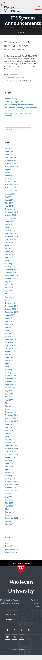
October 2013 (10, 309)
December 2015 (11, 233)
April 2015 (9, 257)
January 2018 (10, 179)
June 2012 (9, 357)
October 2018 (10, 163)
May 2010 (9, 430)
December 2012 (11, 339)
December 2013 (11, 303)
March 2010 (9, 436)
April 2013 (9, 327)
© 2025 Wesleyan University (21, 649)
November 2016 (11, 212)
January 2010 (10, 442)
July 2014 (8, 282)
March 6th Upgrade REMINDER (18, 81)
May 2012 (9, 360)
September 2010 (11, 421)
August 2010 (10, 424)
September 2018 (11, 166)
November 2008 (11, 485)
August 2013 (10, 315)
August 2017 (10, 194)
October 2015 (10, 239)
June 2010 (9, 427)
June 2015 (9, 251)
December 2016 (11, 209)
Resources (10, 619)
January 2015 (10, 266)
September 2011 (11, 385)
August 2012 (10, 351)
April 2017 (9, 206)
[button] (38, 7)
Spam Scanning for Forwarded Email (19, 104)
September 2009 (11, 454)
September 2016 (11, 218)
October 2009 (10, 451)
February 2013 (10, 333)
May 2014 (9, 288)
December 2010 (11, 412)
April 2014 (9, 291)
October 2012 (10, 345)
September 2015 (11, 242)
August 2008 (10, 494)
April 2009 (9, 469)
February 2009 (10, 475)
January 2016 (10, 230)
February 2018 (10, 176)
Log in (7, 543)
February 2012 (10, 369)
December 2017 (11, 182)
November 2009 (11, 448)
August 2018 (10, 169)
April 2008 (9, 506)
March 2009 (9, 472)
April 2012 (9, 363)
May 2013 (9, 324)
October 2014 (10, 272)
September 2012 (11, 348)
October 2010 (10, 418)
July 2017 (8, 197)
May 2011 (9, 397)
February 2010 (10, 439)
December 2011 (11, 376)
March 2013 (9, 330)
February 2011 (10, 406)
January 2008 (10, 515)
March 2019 (9, 154)
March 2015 (9, 260)
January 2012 (10, 372)
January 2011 (10, 409)
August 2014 (10, 279)
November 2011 (11, 378)
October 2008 (10, 488)
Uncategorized (12, 75)
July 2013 (8, 318)
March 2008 (9, 509)
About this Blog (11, 98)
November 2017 (11, 185)
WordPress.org (11, 552)
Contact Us (10, 614)
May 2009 (9, 466)
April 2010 (9, 433)
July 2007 (8, 521)
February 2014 (10, 297)
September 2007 (11, 518)
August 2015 (10, 245)
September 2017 (11, 191)
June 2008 (9, 500)
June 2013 (9, 321)
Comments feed (11, 549)
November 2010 (11, 415)
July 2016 (8, 224)
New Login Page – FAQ (14, 101)
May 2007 (9, 524)
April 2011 (9, 400)
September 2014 (11, 275)
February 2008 (10, 512)
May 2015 (9, 254)
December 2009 (11, 445)
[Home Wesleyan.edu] (21, 569)
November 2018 (11, 160)
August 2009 (10, 457)
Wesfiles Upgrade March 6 (16, 78)
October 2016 (10, 215)
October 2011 (10, 382)
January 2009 (10, 479)
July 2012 (8, 354)
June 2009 (9, 463)
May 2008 (9, 503)
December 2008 (11, 481)
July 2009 (8, 460)
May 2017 (9, 203)
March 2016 (9, 227)
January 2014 (10, 300)
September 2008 (11, 491)
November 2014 (11, 269)
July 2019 (8, 148)
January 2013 (10, 336)
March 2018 (9, 172)
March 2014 (9, 294)
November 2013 (11, 306)
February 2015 (10, 263)
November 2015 (11, 236)
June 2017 (9, 200)
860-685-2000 (36, 603)
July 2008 (8, 497)
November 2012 (11, 342)
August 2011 (10, 388)
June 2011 (9, 394)
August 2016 (10, 221)
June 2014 (9, 285)
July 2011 (8, 391)
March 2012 (9, 366)
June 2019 (9, 151)
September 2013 (11, 312)
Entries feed (10, 546)
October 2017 (10, 188)
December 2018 (11, 157)
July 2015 (8, 248)
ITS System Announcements (23, 20)
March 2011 (9, 403)
